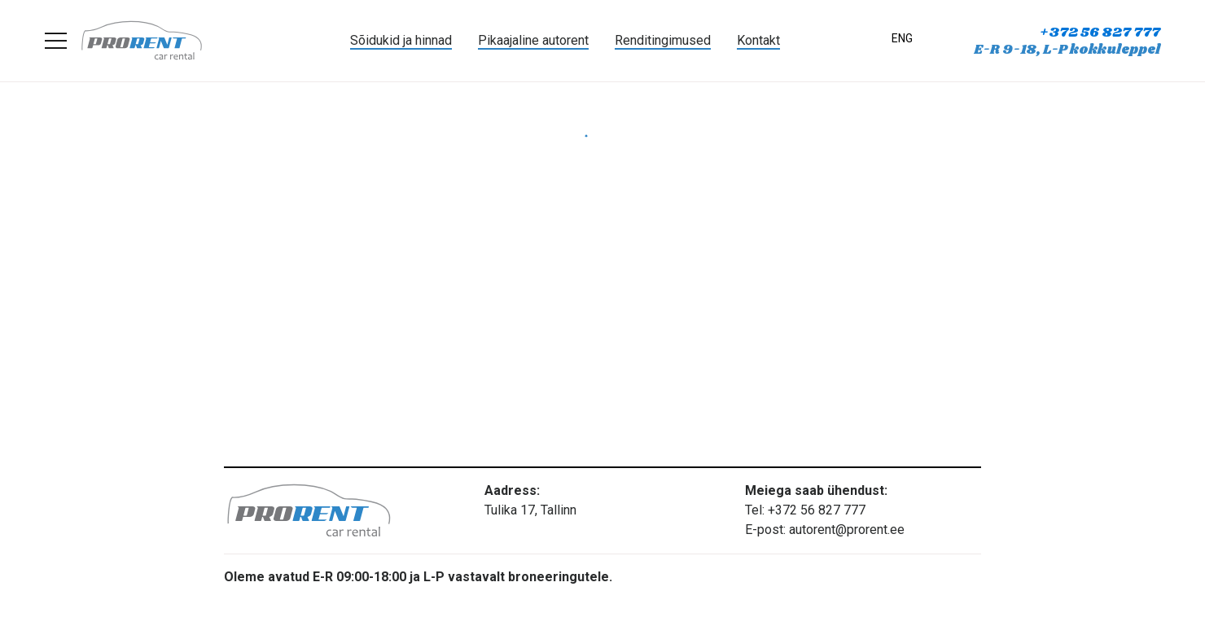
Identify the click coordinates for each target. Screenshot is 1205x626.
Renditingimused (663, 40)
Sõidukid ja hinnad (401, 40)
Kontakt (758, 40)
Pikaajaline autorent (533, 40)
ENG (902, 38)
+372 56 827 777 (1100, 33)
